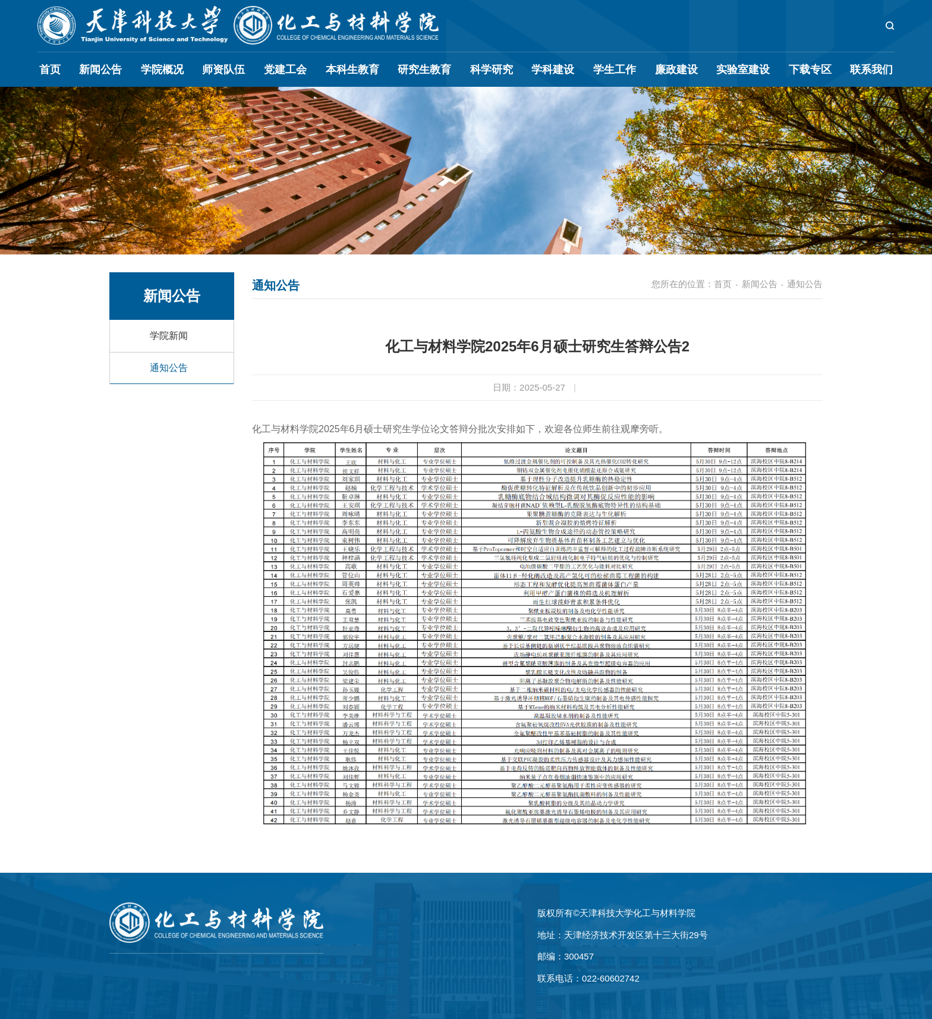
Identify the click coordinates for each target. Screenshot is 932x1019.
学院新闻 (169, 336)
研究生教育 (424, 70)
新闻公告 (100, 70)
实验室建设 (743, 70)
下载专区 (810, 70)
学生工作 (614, 70)
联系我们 (871, 70)
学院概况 (162, 70)
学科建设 (552, 70)
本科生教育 (352, 70)
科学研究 (491, 70)
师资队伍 (223, 70)
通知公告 (169, 368)
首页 (50, 70)
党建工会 (285, 70)
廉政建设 (676, 70)
